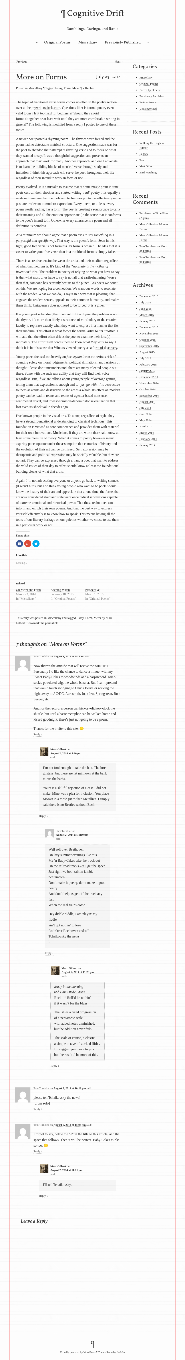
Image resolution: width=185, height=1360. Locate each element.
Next (119, 62)
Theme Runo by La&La (111, 1352)
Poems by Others (149, 90)
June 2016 (145, 308)
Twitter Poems (148, 102)
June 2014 (145, 414)
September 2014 (149, 395)
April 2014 (145, 426)
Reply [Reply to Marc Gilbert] (43, 816)
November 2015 (149, 333)
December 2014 (148, 377)
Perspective (92, 590)
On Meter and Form (28, 590)
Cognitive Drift (95, 14)
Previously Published (123, 42)
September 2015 (149, 346)
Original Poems (57, 42)
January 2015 (147, 370)
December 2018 (148, 296)
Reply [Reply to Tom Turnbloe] (38, 734)
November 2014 (149, 383)
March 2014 (146, 432)
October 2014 (147, 389)
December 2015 (148, 327)
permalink (51, 623)
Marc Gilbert (58, 749)
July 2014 (145, 407)
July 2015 (145, 358)
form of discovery (105, 348)
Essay (58, 88)
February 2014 (148, 438)
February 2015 (148, 364)
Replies (88, 88)
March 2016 (146, 314)
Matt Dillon (146, 166)
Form (67, 88)
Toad (142, 160)
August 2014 (147, 401)
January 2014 (147, 445)
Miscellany (87, 42)
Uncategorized (148, 108)
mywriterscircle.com (46, 108)
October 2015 (147, 339)
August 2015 (147, 352)
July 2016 (145, 302)
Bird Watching (148, 172)
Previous (20, 62)
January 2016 (147, 321)
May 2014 (145, 420)
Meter (76, 88)
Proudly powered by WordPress (77, 1352)
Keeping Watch (60, 590)
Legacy (143, 153)
